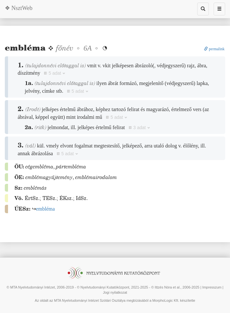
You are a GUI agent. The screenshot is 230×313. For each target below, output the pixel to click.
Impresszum (212, 287)
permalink (214, 49)
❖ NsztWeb (18, 8)
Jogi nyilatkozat (115, 292)
